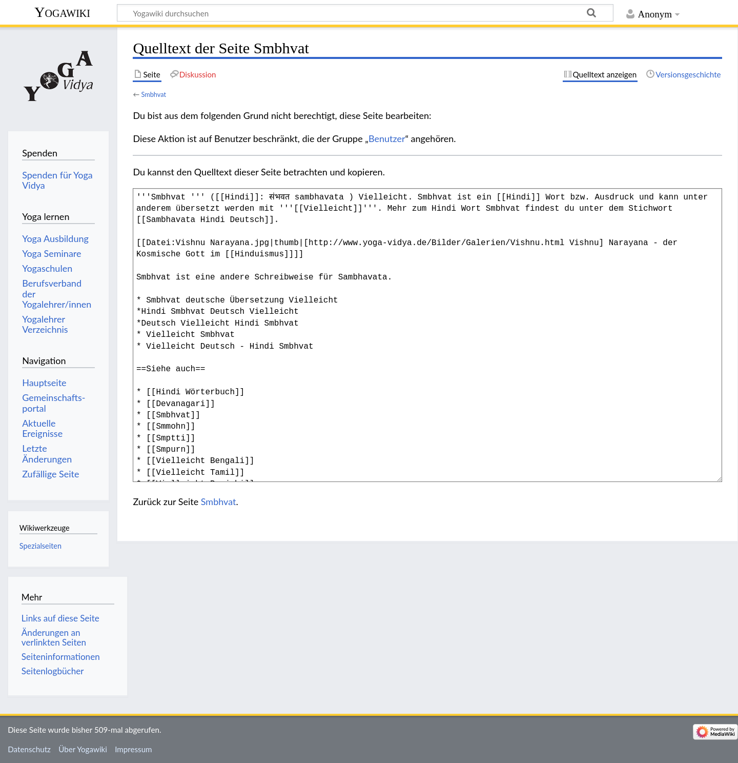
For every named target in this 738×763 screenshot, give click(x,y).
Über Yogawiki (82, 749)
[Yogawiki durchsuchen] (365, 13)
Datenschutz (29, 749)
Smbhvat (153, 94)
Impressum (133, 749)
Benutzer (386, 138)
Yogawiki (62, 12)
